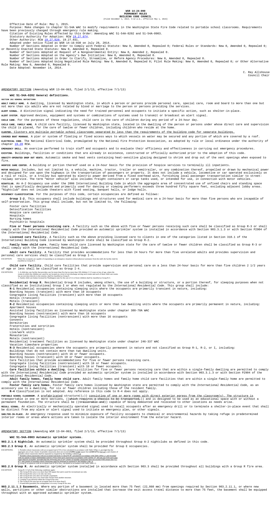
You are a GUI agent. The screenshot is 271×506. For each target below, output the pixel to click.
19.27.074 (80, 36)
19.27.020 (52, 39)
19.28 (19, 144)
